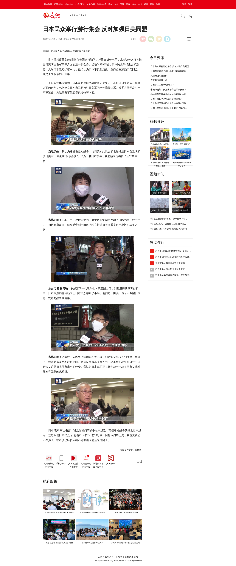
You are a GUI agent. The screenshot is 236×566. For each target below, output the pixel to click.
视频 (146, 4)
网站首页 (48, 4)
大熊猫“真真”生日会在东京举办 (125, 512)
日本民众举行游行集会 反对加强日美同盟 (170, 66)
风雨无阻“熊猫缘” (159, 76)
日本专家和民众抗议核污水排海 (92, 512)
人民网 (72, 15)
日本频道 (82, 15)
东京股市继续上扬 (159, 80)
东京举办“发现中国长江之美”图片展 (125, 543)
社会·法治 (79, 4)
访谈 (116, 4)
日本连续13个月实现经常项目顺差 (166, 99)
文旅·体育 (90, 4)
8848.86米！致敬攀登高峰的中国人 (170, 224)
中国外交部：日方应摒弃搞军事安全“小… (170, 89)
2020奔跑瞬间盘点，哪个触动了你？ (171, 219)
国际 (122, 4)
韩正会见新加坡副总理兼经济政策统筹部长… (176, 275)
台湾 (140, 4)
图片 (152, 4)
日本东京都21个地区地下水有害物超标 (168, 71)
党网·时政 (58, 4)
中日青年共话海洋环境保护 (92, 543)
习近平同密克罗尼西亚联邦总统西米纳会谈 (175, 257)
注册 (190, 4)
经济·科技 (69, 4)
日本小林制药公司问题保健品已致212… (169, 108)
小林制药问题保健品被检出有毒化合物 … (170, 94)
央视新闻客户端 (77, 39)
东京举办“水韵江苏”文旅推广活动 (59, 543)
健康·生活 (101, 4)
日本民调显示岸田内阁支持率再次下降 (168, 103)
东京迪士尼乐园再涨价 (182, 144)
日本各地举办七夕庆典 (160, 144)
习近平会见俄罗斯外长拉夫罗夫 (170, 269)
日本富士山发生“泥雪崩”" (162, 85)
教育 (158, 4)
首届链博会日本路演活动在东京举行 (59, 512)
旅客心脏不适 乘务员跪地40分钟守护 (171, 229)
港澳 (134, 4)
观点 (110, 4)
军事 (128, 4)
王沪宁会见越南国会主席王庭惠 (170, 263)
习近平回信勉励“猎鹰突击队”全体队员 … (174, 251)
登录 (184, 4)
